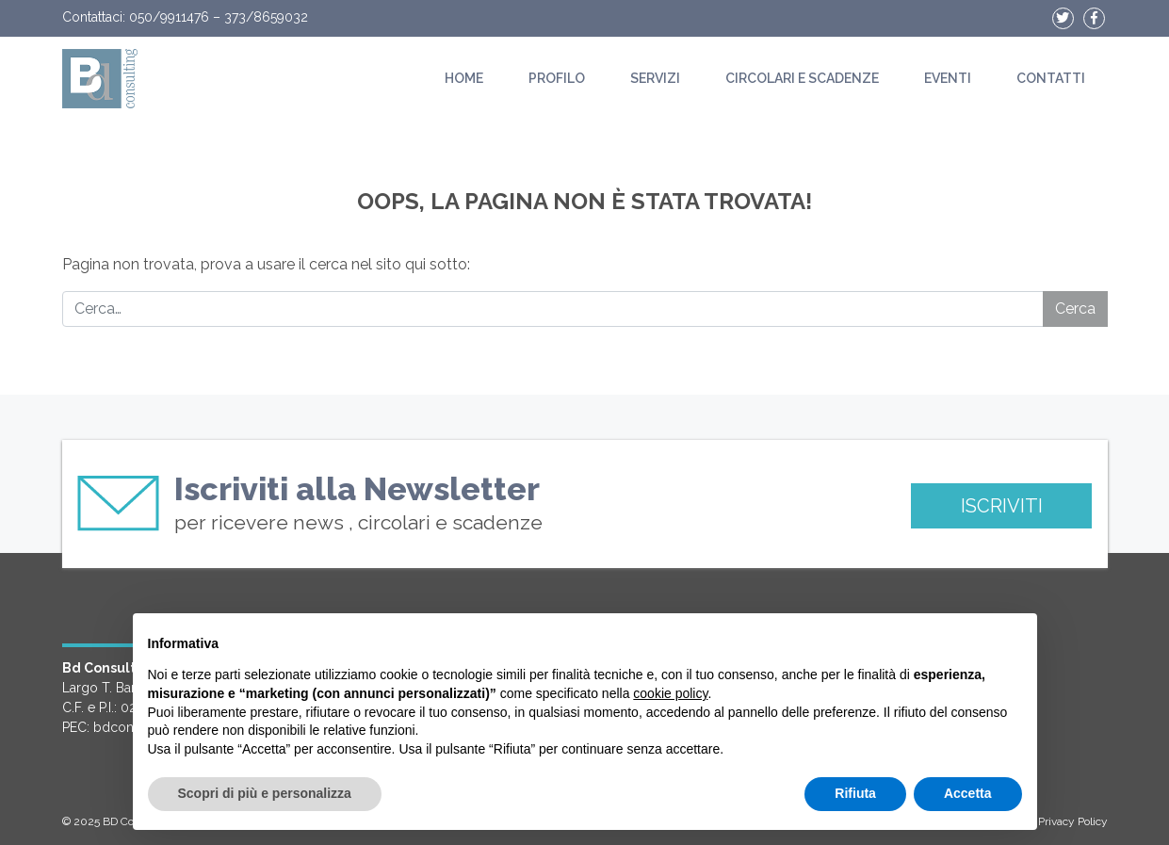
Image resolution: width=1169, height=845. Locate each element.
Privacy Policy (1073, 821)
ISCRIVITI (1002, 506)
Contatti (1050, 78)
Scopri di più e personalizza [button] (264, 793)
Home (464, 78)
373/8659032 (266, 16)
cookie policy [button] (670, 693)
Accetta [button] (968, 793)
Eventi (947, 78)
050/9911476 (169, 16)
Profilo (556, 78)
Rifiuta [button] (855, 793)
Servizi (655, 78)
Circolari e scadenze (802, 78)
